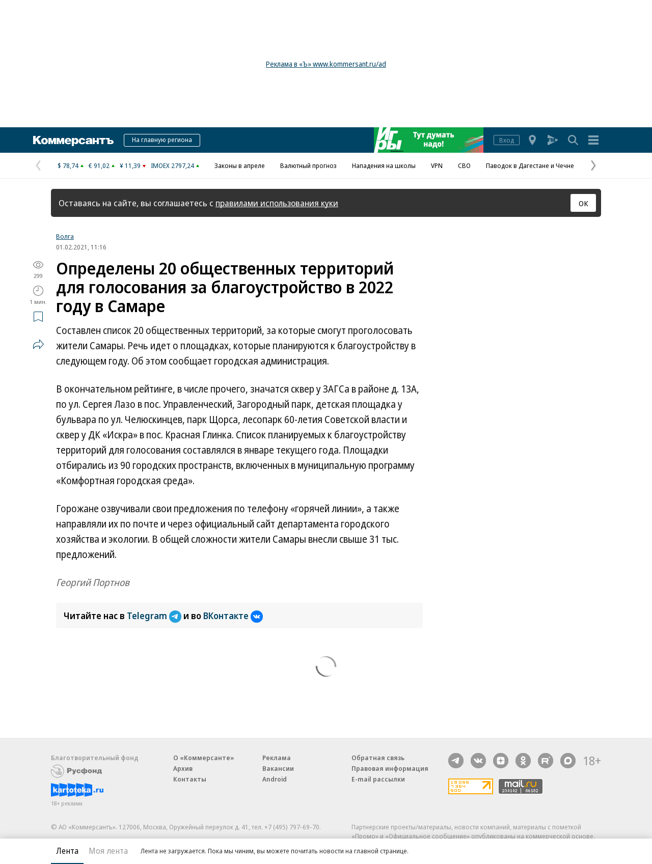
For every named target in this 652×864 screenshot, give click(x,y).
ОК (583, 203)
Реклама (276, 757)
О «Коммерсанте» (203, 757)
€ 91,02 (99, 165)
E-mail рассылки (378, 779)
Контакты (189, 779)
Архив (183, 768)
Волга (65, 236)
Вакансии (278, 768)
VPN (437, 165)
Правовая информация (389, 768)
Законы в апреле (239, 165)
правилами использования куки (276, 203)
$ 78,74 (68, 165)
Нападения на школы (384, 165)
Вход (506, 140)
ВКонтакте (233, 615)
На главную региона (162, 139)
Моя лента (108, 850)
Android (274, 779)
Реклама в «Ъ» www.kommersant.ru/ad (326, 64)
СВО (464, 165)
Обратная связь (377, 757)
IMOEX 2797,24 (172, 165)
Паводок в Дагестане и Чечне (530, 165)
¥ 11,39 (130, 165)
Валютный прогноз (308, 165)
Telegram (155, 615)
